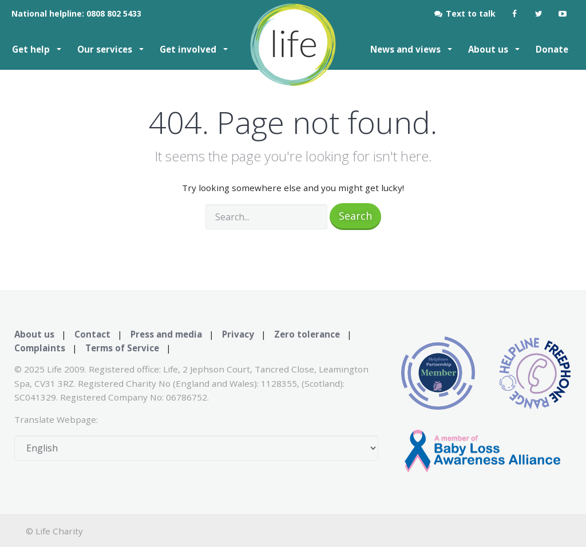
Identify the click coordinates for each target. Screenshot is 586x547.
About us (489, 49)
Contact (92, 334)
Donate (552, 49)
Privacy (238, 334)
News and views (406, 49)
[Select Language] (196, 448)
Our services (105, 49)
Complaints (39, 348)
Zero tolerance (307, 334)
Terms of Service (122, 348)
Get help (32, 49)
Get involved (189, 49)
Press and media (166, 334)
